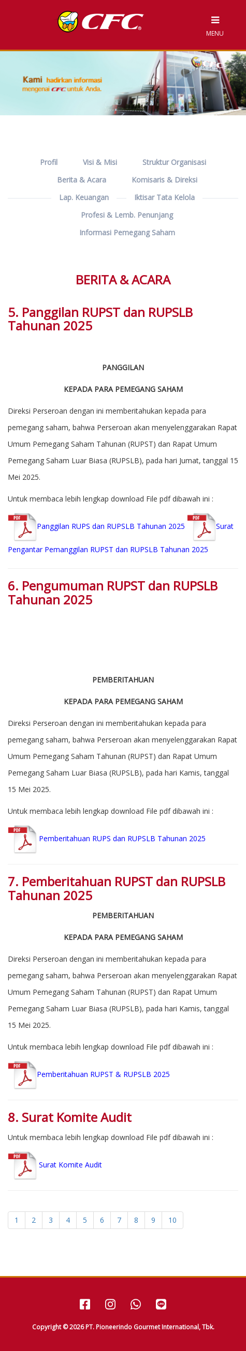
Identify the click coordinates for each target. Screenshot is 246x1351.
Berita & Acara (81, 180)
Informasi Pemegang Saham (127, 232)
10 (172, 1220)
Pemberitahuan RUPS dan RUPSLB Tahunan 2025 (107, 838)
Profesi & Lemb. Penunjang (127, 215)
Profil (48, 162)
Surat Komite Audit (70, 1165)
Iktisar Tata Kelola (164, 197)
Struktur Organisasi (174, 162)
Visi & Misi (100, 162)
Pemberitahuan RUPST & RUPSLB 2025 (89, 1074)
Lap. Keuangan (84, 197)
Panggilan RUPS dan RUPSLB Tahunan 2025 (96, 526)
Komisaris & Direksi (164, 180)
